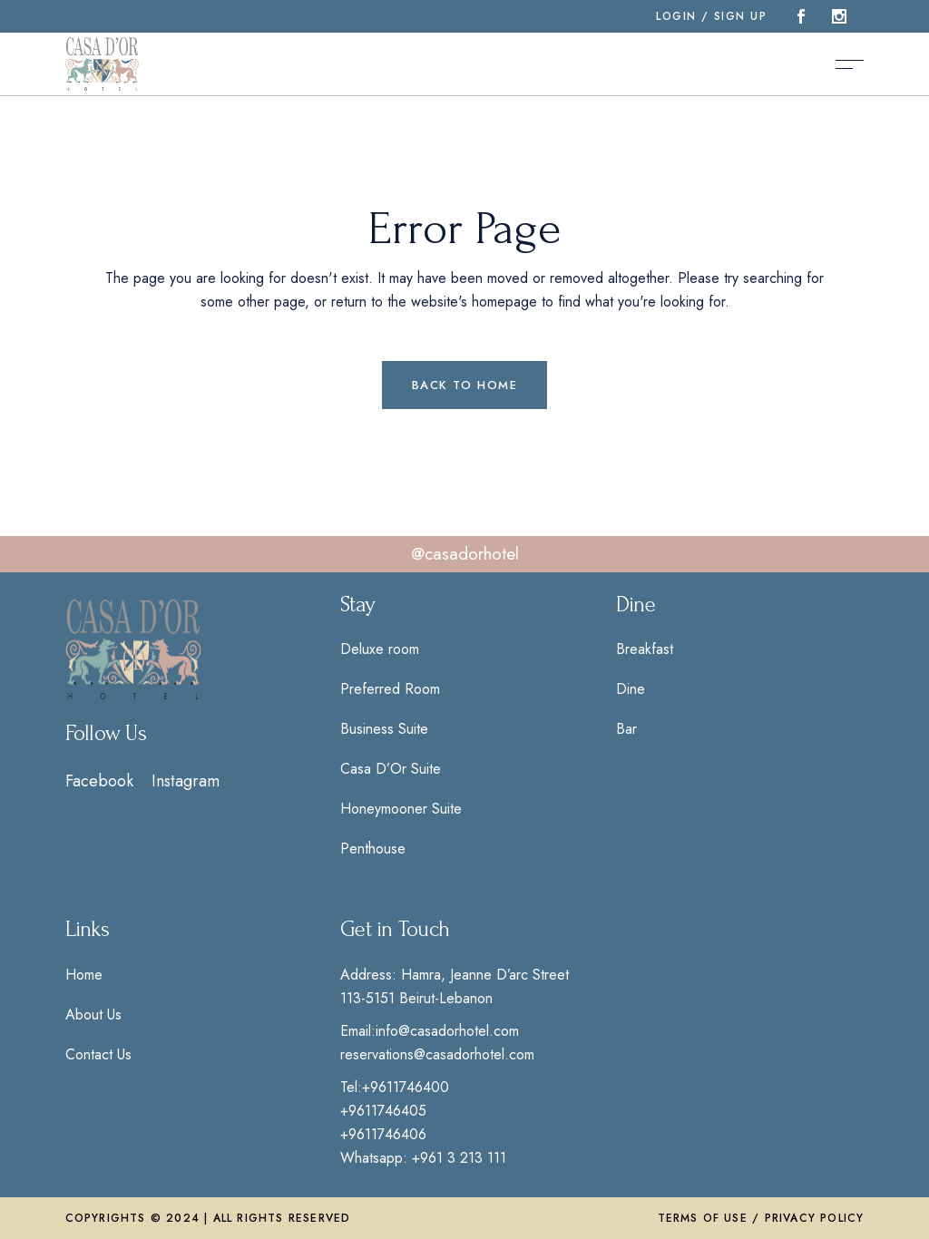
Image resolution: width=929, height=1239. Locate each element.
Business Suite (384, 728)
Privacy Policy (815, 1218)
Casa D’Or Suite (390, 768)
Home (84, 974)
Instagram (186, 781)
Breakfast (644, 649)
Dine (630, 688)
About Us (93, 1014)
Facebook (99, 781)
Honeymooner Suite (401, 808)
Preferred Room (390, 688)
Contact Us (98, 1054)
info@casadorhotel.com (447, 1030)
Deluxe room (379, 649)
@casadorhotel (465, 553)
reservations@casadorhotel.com (437, 1054)
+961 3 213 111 (459, 1157)
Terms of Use (703, 1218)
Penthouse (373, 848)
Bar (626, 728)
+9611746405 (383, 1110)
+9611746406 (383, 1134)
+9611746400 (405, 1087)
